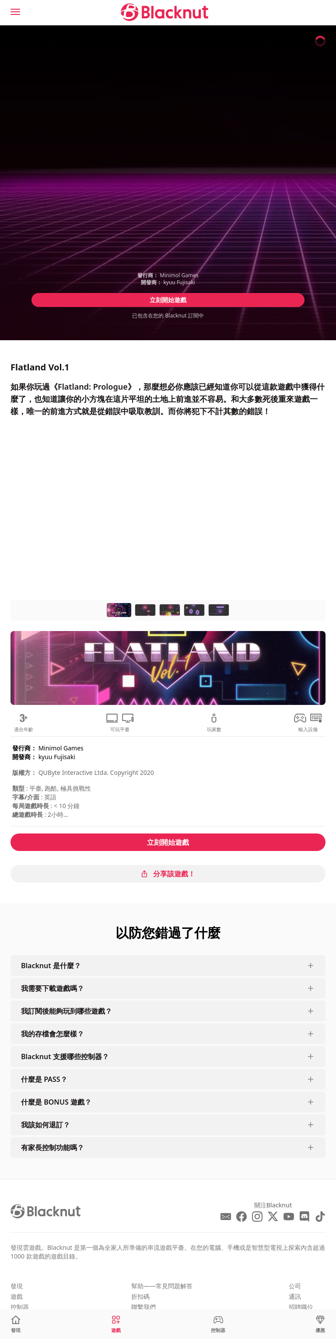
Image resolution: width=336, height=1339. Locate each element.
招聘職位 (301, 1307)
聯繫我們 (143, 1307)
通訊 (295, 1296)
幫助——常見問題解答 (161, 1286)
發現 (16, 1286)
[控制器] (218, 1324)
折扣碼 (140, 1296)
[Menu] (15, 12)
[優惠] (320, 1324)
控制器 (19, 1307)
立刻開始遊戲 (168, 300)
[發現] (15, 1324)
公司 (295, 1286)
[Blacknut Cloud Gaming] (164, 12)
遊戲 (16, 1296)
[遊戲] (116, 1324)
